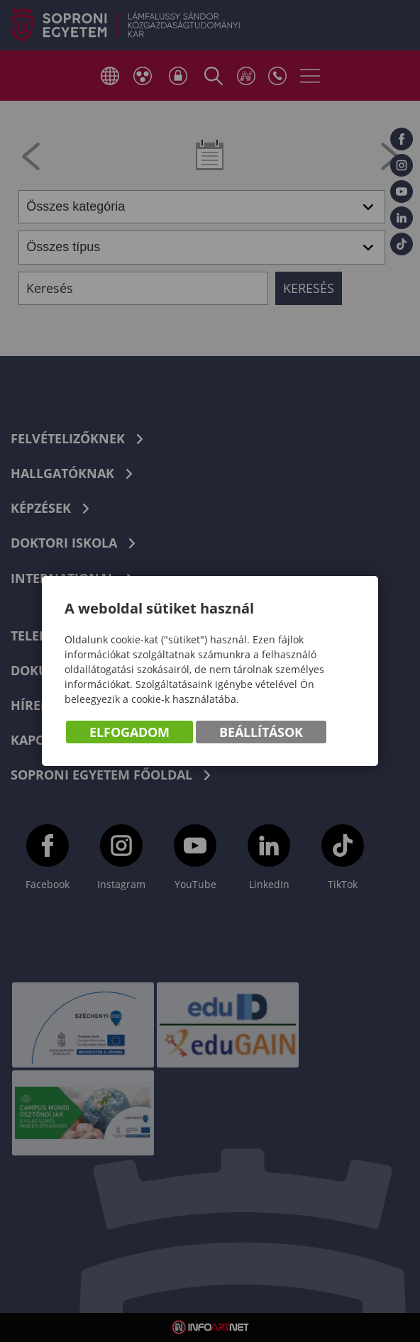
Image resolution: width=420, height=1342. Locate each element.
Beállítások (261, 732)
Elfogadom (129, 732)
